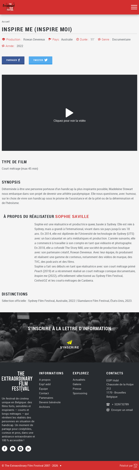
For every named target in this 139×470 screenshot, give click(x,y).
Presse (77, 388)
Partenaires (46, 397)
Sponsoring (80, 393)
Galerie (77, 384)
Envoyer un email (122, 410)
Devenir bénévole (50, 402)
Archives (44, 406)
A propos (44, 379)
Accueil (5, 21)
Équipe (43, 388)
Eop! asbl (45, 384)
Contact (44, 393)
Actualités (79, 379)
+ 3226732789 (120, 404)
